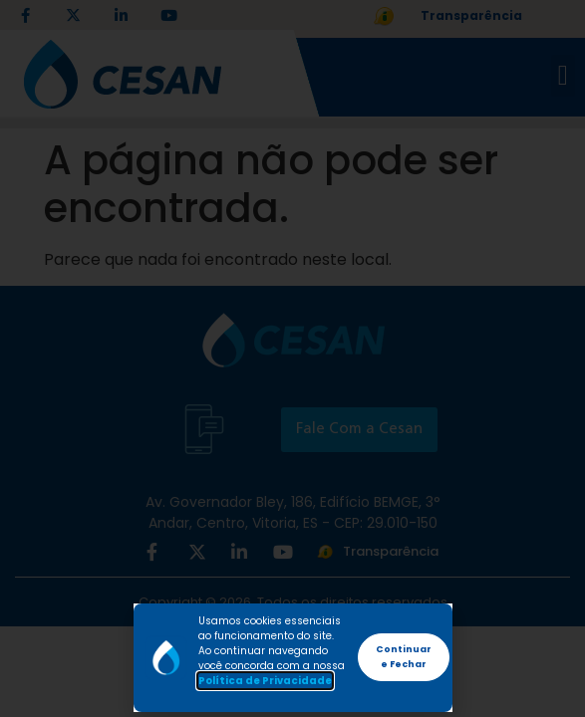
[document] (292, 358)
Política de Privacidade (265, 680)
